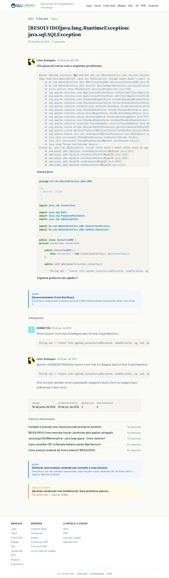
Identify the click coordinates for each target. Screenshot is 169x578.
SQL (130, 5)
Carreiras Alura (39, 528)
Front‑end (109, 5)
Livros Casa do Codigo (43, 551)
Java (89, 5)
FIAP (65, 533)
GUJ (30, 18)
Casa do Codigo (72, 537)
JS (137, 5)
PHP (143, 5)
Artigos (35, 537)
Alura (65, 528)
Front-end (42, 18)
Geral (97, 5)
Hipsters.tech (70, 542)
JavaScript (17, 551)
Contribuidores (97, 574)
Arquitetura (17, 564)
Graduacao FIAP (39, 542)
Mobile (122, 5)
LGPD (109, 574)
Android (153, 5)
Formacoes (37, 533)
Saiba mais (82, 574)
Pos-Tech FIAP (39, 546)
